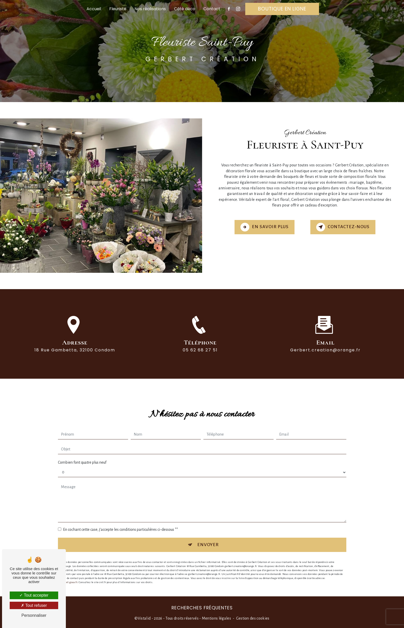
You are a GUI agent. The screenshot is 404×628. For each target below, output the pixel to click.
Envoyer (208, 540)
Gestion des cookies (253, 618)
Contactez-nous (343, 227)
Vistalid (144, 618)
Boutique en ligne (282, 8)
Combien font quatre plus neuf (82, 458)
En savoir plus (264, 227)
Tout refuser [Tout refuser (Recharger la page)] (34, 605)
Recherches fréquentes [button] (202, 608)
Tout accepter (33, 595)
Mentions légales (216, 618)
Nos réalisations (150, 9)
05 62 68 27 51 (200, 355)
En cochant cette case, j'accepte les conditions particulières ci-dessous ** (120, 525)
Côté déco (184, 9)
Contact (211, 9)
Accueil (94, 9)
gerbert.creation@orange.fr (325, 345)
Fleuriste (117, 9)
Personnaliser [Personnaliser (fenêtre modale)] (33, 615)
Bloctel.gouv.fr (68, 577)
